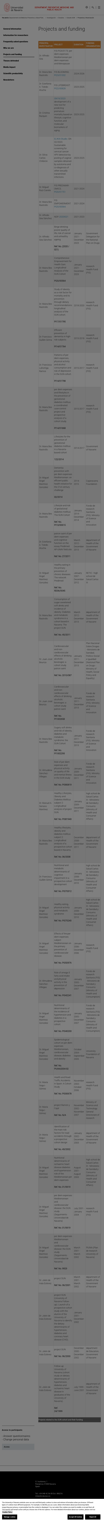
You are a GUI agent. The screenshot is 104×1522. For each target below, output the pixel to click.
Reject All (92, 1517)
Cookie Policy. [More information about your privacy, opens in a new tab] (7, 1512)
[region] (52, 1510)
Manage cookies (10, 1517)
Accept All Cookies (75, 1517)
